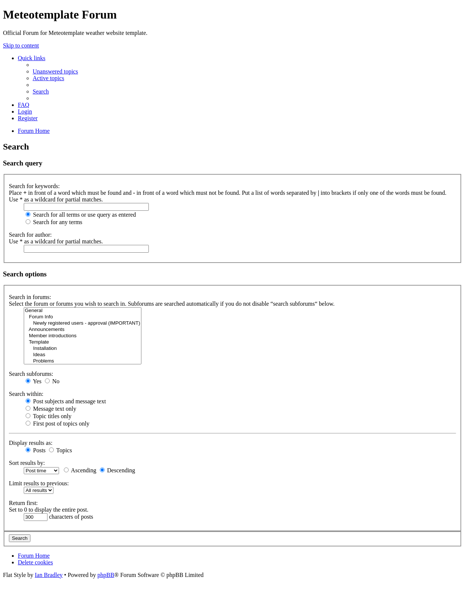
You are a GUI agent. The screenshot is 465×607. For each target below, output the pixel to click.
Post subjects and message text (66, 401)
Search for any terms (54, 222)
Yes (34, 381)
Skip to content (21, 45)
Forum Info (82, 317)
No (52, 381)
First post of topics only (57, 423)
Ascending (80, 470)
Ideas (82, 355)
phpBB (105, 575)
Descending (117, 470)
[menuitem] (55, 71)
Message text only (51, 409)
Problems (82, 361)
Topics (60, 450)
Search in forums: (30, 297)
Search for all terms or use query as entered (81, 214)
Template (82, 342)
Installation (82, 348)
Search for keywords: (34, 186)
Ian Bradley (49, 575)
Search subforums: (31, 374)
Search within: (26, 394)
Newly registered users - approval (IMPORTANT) (82, 323)
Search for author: (30, 235)
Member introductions (82, 336)
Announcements (82, 330)
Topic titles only (48, 416)
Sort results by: (27, 463)
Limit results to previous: (39, 483)
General (82, 311)
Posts (36, 450)
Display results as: (30, 443)
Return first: (23, 503)
